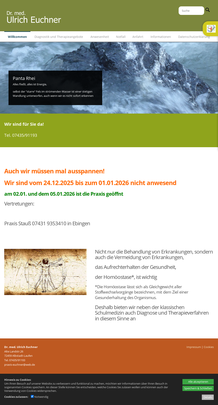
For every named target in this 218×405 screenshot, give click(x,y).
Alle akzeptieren (198, 382)
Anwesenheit (99, 37)
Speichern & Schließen (198, 388)
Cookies (209, 347)
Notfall (121, 37)
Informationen (161, 37)
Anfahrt (137, 37)
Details (208, 397)
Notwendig (39, 397)
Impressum (193, 347)
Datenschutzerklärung (194, 37)
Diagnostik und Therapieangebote (58, 37)
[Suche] (191, 10)
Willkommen (17, 37)
